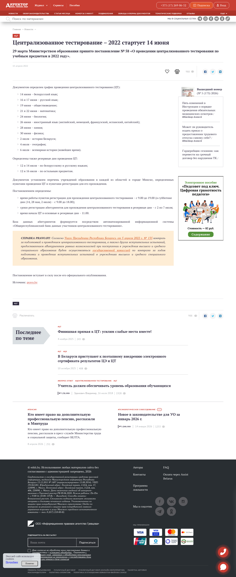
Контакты (139, 474)
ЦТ (16, 36)
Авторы (138, 467)
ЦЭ (65, 351)
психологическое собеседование (137, 409)
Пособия (75, 5)
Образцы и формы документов (134, 13)
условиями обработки (61, 552)
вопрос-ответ (66, 381)
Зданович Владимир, (85, 393)
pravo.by (32, 282)
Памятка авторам (137, 570)
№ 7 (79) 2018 (64, 393)
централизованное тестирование (94, 381)
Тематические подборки (168, 13)
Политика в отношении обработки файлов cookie (100, 572)
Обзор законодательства (36, 13)
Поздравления (105, 13)
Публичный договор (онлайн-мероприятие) (101, 570)
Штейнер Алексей (192, 117)
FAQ (166, 467)
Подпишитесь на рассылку (42, 535)
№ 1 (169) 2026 (125, 426)
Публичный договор (64, 570)
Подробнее (12, 562)
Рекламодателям (37, 572)
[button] (205, 72)
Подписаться (87, 542)
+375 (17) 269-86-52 (173, 5)
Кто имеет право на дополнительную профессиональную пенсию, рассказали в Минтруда (61, 418)
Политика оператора (60, 572)
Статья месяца (62, 13)
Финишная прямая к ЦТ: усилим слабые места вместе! (105, 331)
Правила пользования (39, 570)
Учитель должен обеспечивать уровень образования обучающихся (114, 386)
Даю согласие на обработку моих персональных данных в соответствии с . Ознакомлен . (61, 554)
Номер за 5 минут (84, 13)
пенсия (33, 409)
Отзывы (191, 13)
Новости (13, 13)
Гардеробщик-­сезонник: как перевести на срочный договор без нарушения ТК (200, 154)
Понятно (29, 563)
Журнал (39, 5)
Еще (222, 13)
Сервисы (58, 5)
